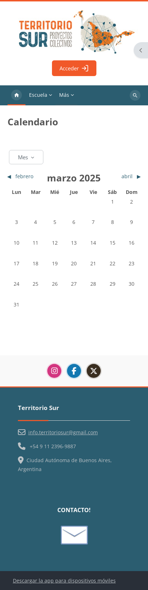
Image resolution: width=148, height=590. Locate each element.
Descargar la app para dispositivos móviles (64, 580)
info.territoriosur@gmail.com (63, 432)
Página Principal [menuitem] (16, 95)
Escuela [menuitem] (38, 94)
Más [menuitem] (64, 94)
